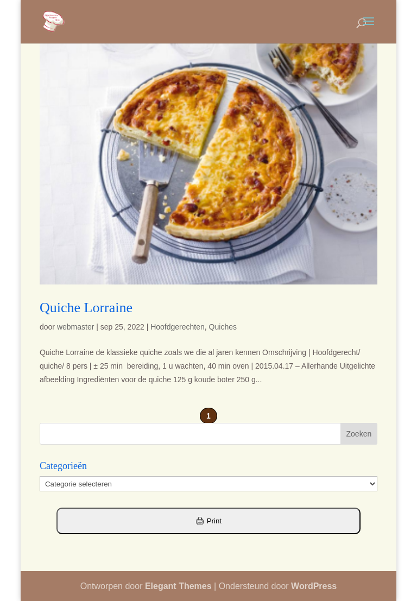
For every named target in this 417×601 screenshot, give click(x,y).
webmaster (75, 326)
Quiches (223, 326)
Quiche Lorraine (86, 307)
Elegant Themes (178, 586)
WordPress (314, 586)
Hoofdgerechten (177, 326)
